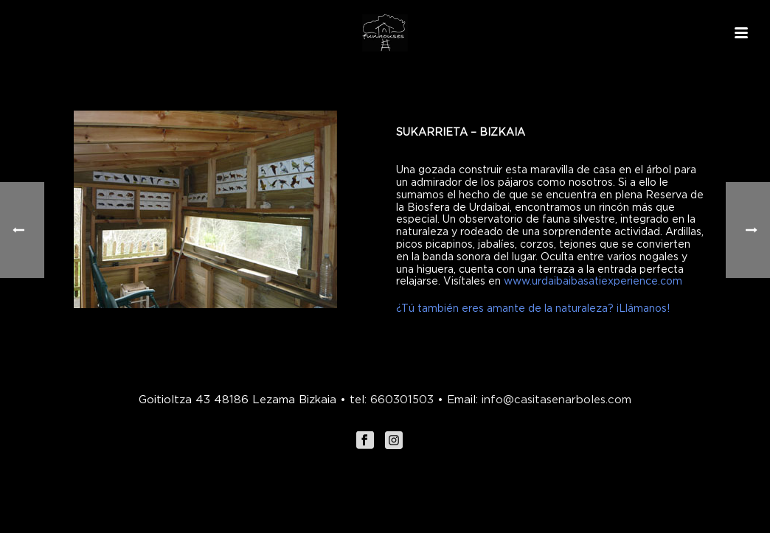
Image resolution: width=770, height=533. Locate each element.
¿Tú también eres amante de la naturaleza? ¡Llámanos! (533, 307)
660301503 (402, 399)
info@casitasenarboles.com (554, 399)
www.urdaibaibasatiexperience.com (593, 280)
